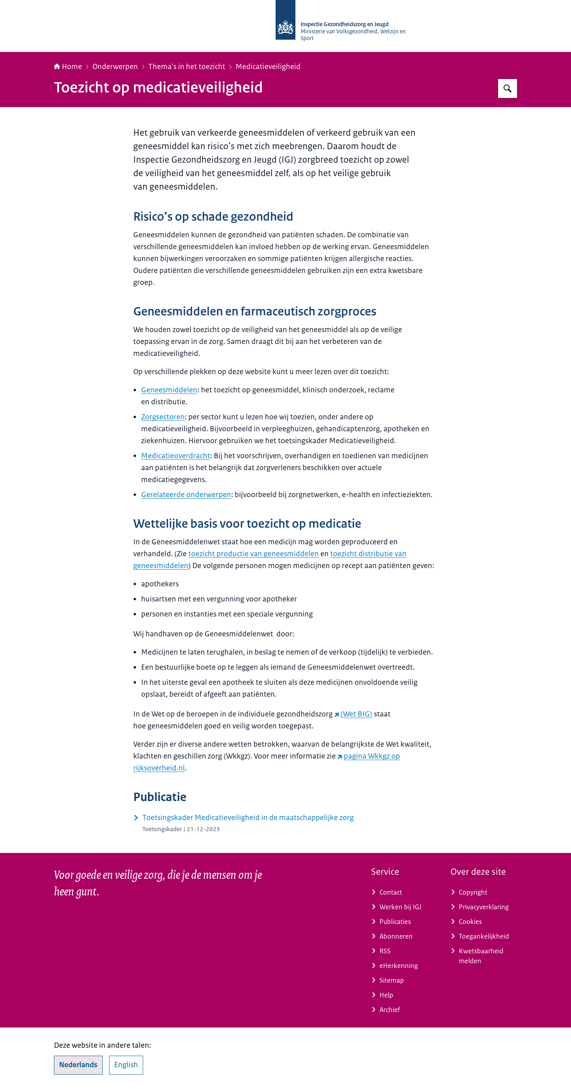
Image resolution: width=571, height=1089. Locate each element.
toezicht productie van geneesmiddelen (253, 554)
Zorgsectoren (163, 417)
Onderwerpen (115, 66)
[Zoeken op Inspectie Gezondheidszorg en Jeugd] (507, 88)
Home (68, 66)
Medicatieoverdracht (175, 456)
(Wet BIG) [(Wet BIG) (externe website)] (353, 714)
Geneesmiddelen (169, 390)
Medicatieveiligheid (268, 66)
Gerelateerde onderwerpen (186, 494)
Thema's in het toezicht (186, 66)
